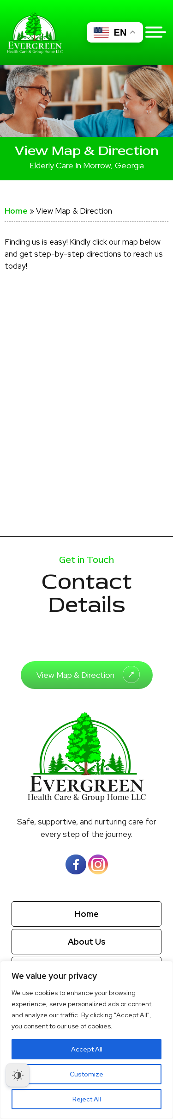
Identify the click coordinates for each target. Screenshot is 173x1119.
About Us (87, 941)
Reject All (86, 1099)
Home (16, 211)
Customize (86, 1074)
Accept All (86, 1049)
